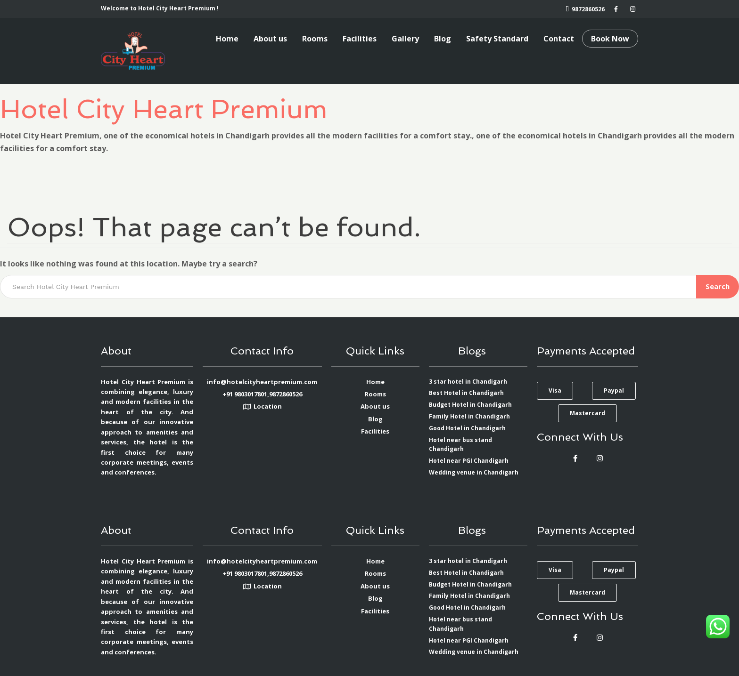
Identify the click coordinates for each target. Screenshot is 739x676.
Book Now (610, 38)
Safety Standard (497, 38)
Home (227, 38)
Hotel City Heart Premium (164, 108)
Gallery (405, 38)
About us (270, 38)
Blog (442, 38)
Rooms (315, 38)
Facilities (360, 38)
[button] (555, 391)
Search (718, 286)
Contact (558, 38)
